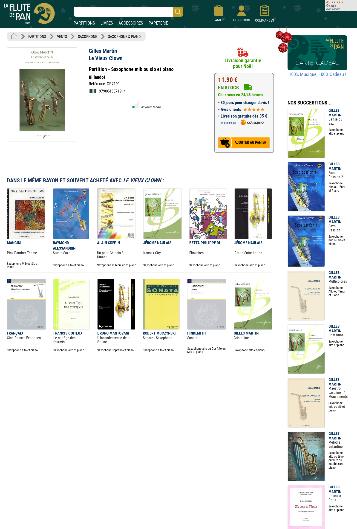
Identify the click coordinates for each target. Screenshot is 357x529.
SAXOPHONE (87, 36)
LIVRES (107, 23)
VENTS (62, 36)
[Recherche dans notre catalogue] (128, 12)
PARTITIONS (84, 23)
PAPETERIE (158, 23)
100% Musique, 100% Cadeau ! (317, 74)
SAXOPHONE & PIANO (124, 36)
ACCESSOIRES (130, 23)
